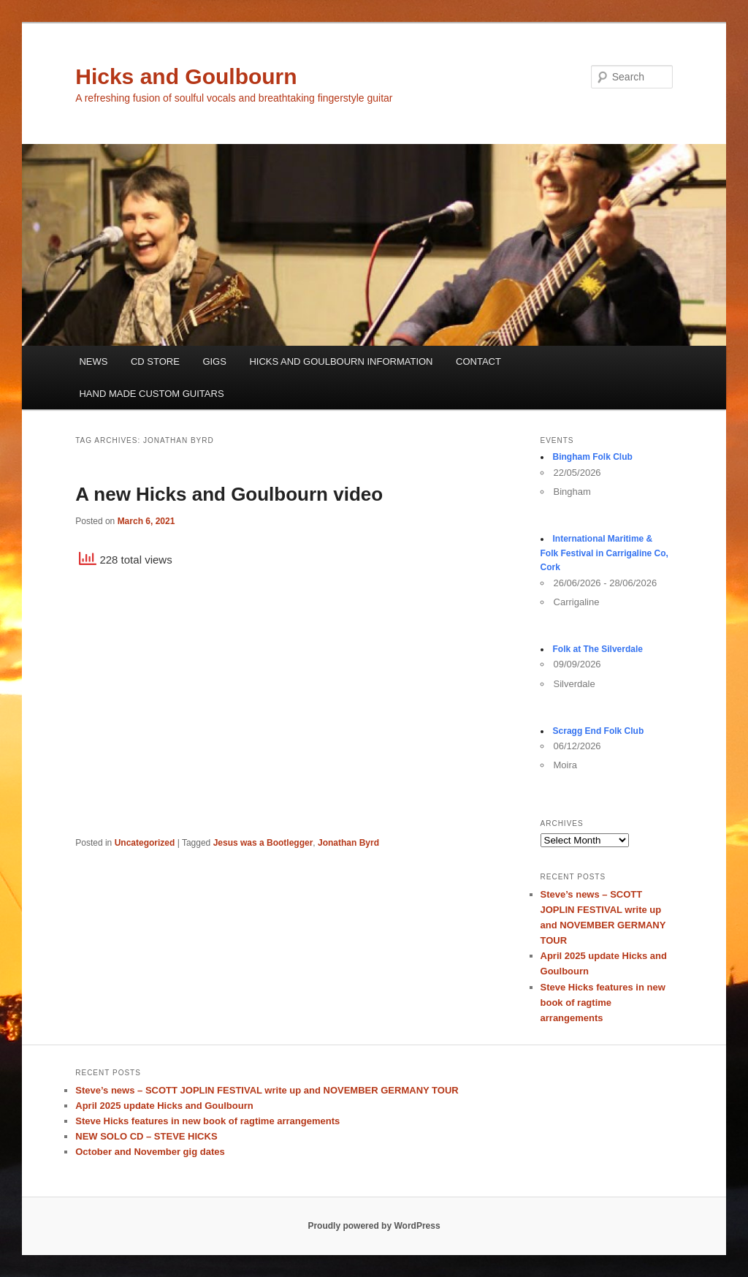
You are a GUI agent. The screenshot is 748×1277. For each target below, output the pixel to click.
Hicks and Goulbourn (186, 76)
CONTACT (478, 361)
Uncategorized (145, 843)
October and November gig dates (149, 1151)
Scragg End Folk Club (598, 731)
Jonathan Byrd (348, 843)
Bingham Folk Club (593, 457)
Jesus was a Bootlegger (263, 843)
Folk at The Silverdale (598, 649)
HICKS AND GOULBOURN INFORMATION (340, 361)
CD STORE (155, 361)
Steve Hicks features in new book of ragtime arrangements (603, 1002)
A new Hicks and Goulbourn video (229, 494)
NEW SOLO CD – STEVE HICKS (146, 1136)
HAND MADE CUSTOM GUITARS (151, 393)
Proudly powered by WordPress (374, 1226)
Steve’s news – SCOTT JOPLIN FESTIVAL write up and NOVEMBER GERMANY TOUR (266, 1090)
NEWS (93, 361)
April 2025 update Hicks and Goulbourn (164, 1105)
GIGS (214, 361)
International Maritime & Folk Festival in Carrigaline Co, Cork (604, 553)
